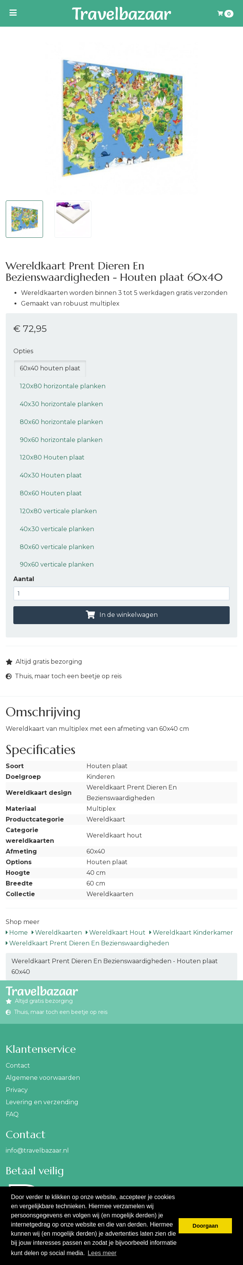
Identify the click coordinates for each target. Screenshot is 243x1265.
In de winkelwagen (122, 614)
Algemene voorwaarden (43, 1077)
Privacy (17, 1090)
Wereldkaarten (57, 932)
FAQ (12, 1114)
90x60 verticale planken (57, 564)
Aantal (23, 579)
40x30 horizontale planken (61, 404)
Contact (18, 1065)
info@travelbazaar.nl (37, 1150)
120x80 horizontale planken (63, 386)
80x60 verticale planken (57, 547)
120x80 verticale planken (58, 511)
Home (17, 932)
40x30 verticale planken (57, 529)
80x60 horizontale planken (61, 422)
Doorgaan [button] (205, 1226)
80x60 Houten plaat (51, 493)
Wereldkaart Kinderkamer (191, 932)
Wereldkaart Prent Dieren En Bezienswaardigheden (87, 943)
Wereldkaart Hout (115, 932)
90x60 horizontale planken (61, 440)
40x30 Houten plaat (51, 475)
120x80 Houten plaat (52, 457)
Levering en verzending (42, 1102)
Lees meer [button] (102, 1253)
